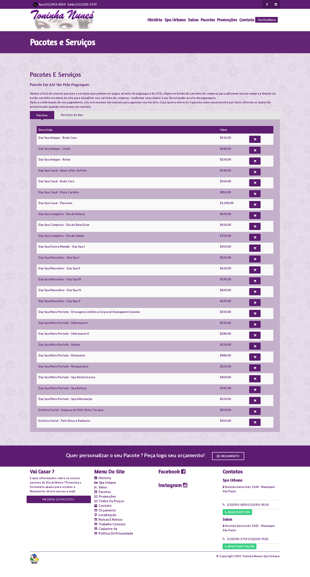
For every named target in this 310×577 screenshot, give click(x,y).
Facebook (172, 471)
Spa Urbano (175, 19)
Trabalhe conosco (110, 524)
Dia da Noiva (268, 20)
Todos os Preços (109, 501)
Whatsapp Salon (239, 546)
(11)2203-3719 (237, 539)
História (155, 19)
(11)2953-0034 (237, 504)
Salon (193, 19)
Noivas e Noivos (108, 519)
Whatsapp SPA (237, 512)
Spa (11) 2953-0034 (52, 4)
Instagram (172, 485)
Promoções (227, 19)
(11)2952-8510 (258, 504)
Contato (246, 19)
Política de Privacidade (113, 533)
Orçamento (228, 456)
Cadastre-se (105, 529)
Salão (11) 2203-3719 (82, 4)
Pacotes (208, 19)
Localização (105, 515)
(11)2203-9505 (258, 539)
